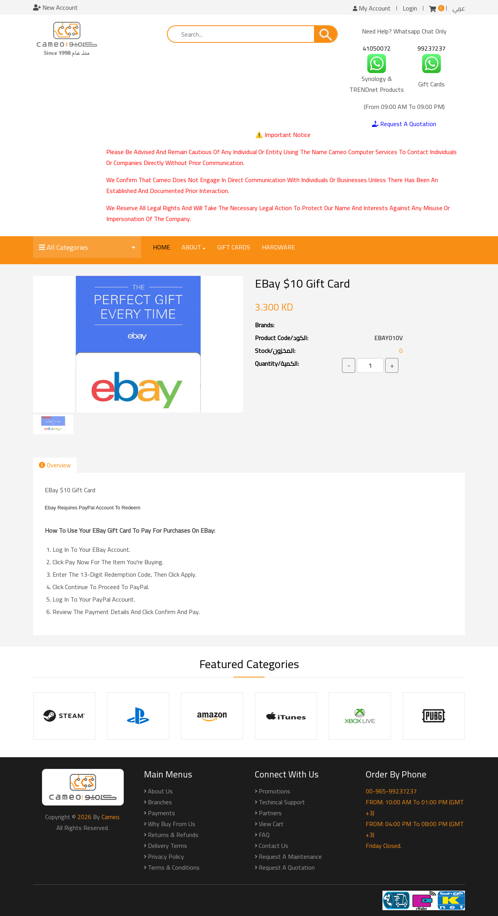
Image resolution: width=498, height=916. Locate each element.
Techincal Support (282, 802)
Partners (270, 812)
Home (161, 247)
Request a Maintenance (290, 856)
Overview (55, 465)
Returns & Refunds (173, 834)
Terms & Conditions (174, 867)
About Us (160, 791)
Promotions (274, 791)
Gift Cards (233, 247)
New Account (55, 7)
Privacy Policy (166, 856)
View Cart (271, 823)
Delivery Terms (167, 845)
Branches (160, 802)
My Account (372, 8)
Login (410, 8)
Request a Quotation (287, 867)
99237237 (431, 48)
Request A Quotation (404, 124)
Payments (161, 812)
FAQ (264, 834)
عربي (458, 8)
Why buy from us (171, 823)
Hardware (278, 247)
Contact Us (273, 845)
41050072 (377, 48)
